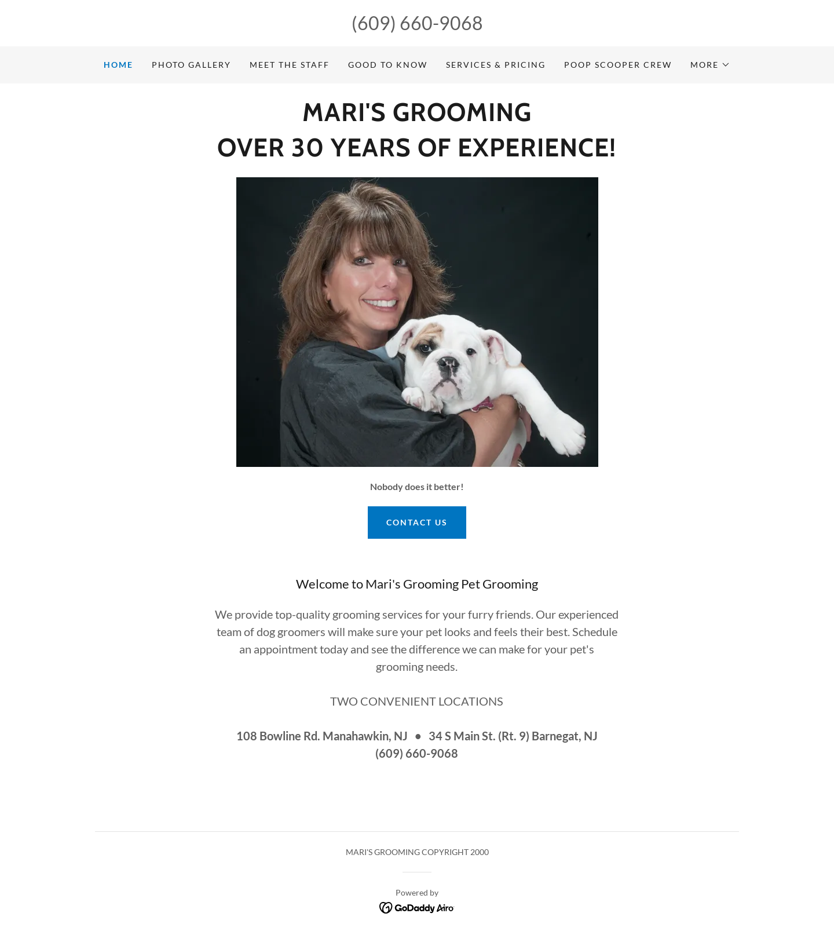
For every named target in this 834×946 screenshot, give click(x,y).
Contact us (417, 522)
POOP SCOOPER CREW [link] (618, 65)
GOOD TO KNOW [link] (387, 65)
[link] (417, 117)
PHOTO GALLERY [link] (191, 65)
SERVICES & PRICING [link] (496, 65)
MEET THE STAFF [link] (290, 65)
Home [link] (118, 65)
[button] (710, 65)
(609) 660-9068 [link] (417, 23)
